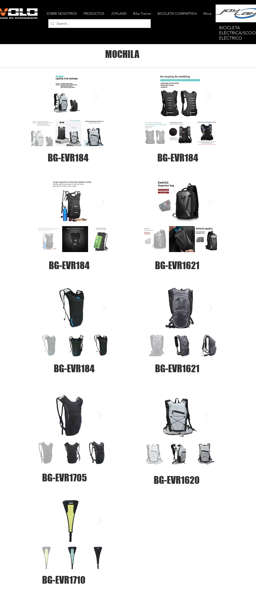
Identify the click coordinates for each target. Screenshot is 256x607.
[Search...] (99, 23)
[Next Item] (95, 96)
